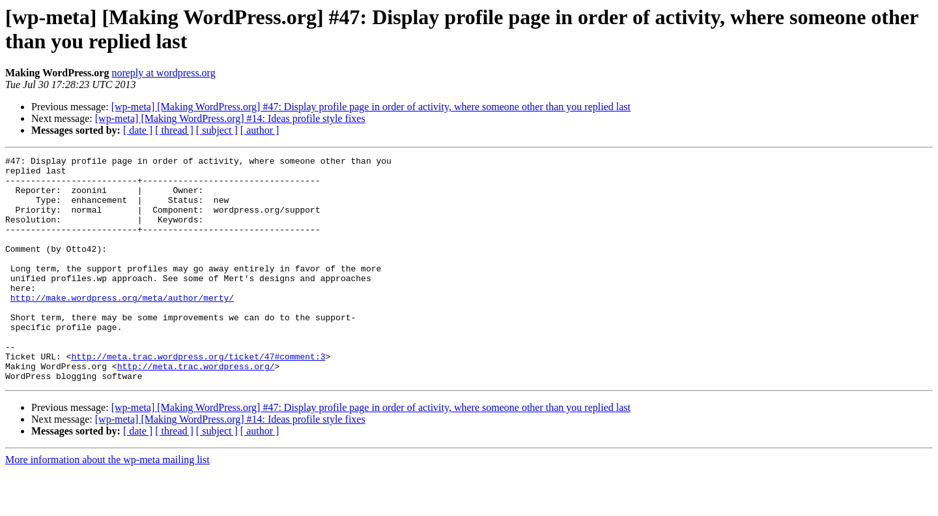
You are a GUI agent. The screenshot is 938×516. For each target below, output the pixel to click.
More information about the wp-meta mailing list (107, 504)
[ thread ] (174, 130)
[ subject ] (217, 130)
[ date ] (137, 130)
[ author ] (259, 130)
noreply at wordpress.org (163, 72)
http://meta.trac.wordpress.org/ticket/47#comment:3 (198, 397)
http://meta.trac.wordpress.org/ (196, 409)
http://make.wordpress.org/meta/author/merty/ (122, 327)
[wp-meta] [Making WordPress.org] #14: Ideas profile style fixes (230, 118)
